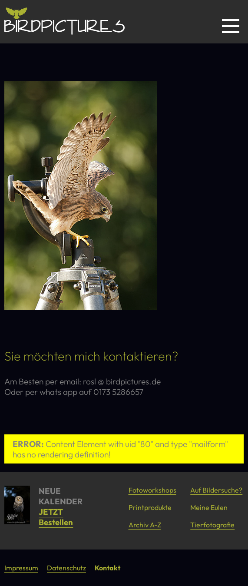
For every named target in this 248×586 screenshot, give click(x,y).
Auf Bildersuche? (216, 490)
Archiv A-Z (145, 524)
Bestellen (56, 522)
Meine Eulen (209, 507)
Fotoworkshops (152, 490)
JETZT (51, 512)
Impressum (21, 567)
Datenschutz (66, 567)
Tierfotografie (212, 524)
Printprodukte (150, 507)
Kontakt (107, 567)
